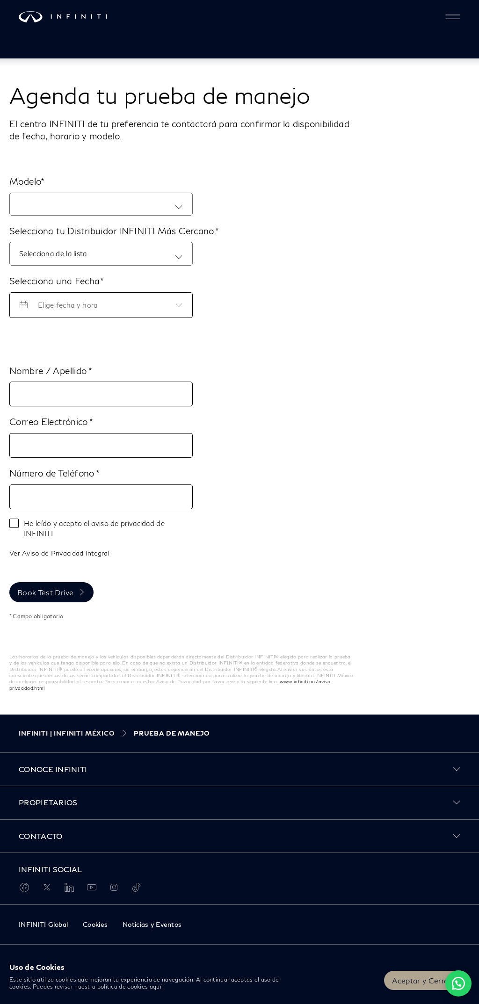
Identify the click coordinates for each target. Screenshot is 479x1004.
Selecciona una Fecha (54, 280)
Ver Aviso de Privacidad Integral (59, 553)
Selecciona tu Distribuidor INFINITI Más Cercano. (112, 230)
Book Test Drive (45, 592)
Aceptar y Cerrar (421, 980)
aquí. (156, 986)
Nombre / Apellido (48, 370)
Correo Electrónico (49, 421)
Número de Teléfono (52, 473)
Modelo (25, 181)
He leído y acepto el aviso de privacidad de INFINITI (94, 528)
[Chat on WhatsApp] (458, 983)
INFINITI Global (43, 924)
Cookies (95, 924)
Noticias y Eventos (152, 924)
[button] (452, 16)
